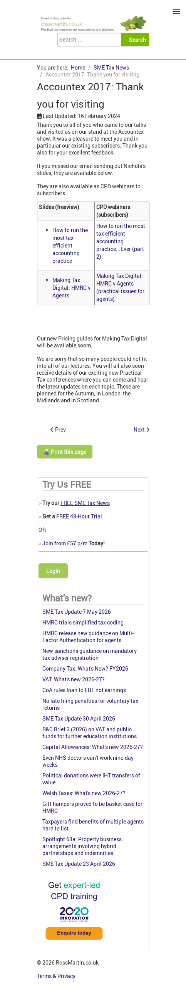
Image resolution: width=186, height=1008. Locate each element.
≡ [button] (176, 11)
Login (53, 571)
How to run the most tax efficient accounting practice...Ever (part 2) (120, 241)
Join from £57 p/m (64, 543)
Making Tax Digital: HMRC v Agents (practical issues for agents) (120, 287)
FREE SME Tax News (85, 502)
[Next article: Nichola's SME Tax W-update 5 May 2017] (141, 429)
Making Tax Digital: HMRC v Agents (71, 287)
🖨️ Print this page (64, 451)
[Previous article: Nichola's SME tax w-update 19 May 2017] (58, 429)
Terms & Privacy (57, 976)
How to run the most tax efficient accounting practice (70, 245)
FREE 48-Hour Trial (79, 516)
